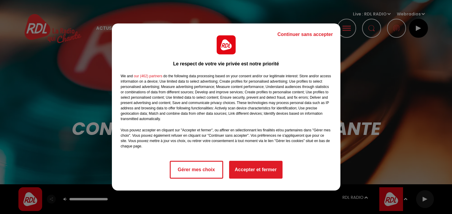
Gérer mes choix (196, 169)
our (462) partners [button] (148, 76)
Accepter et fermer (256, 169)
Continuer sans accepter (305, 34)
